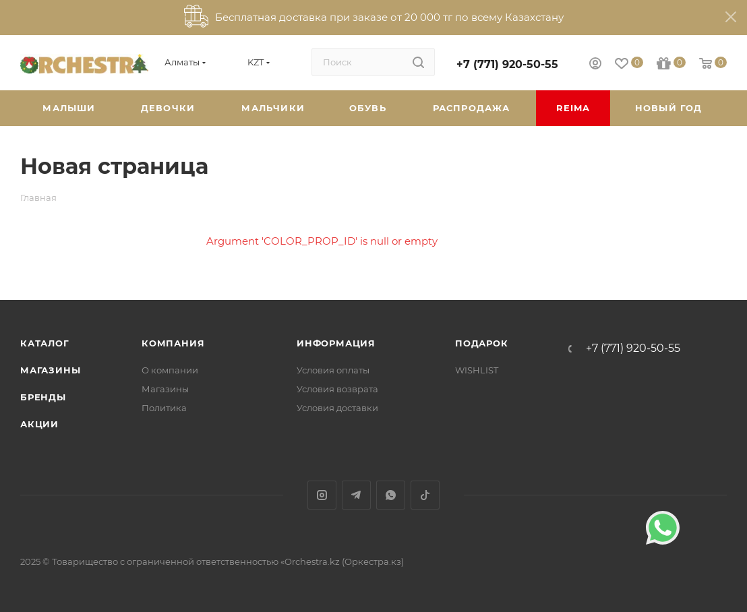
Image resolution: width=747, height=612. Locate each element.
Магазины (50, 370)
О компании (170, 370)
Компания (173, 343)
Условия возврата (337, 389)
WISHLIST (476, 370)
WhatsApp (390, 495)
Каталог (44, 343)
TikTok (425, 495)
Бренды (43, 397)
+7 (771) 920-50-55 (507, 64)
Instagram (321, 495)
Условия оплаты (333, 370)
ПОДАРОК (481, 343)
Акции (39, 424)
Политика (164, 407)
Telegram (356, 495)
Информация (336, 343)
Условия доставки (337, 407)
